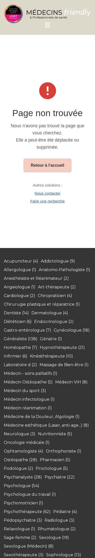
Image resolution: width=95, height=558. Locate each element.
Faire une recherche (47, 201)
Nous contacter (47, 193)
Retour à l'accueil (47, 165)
